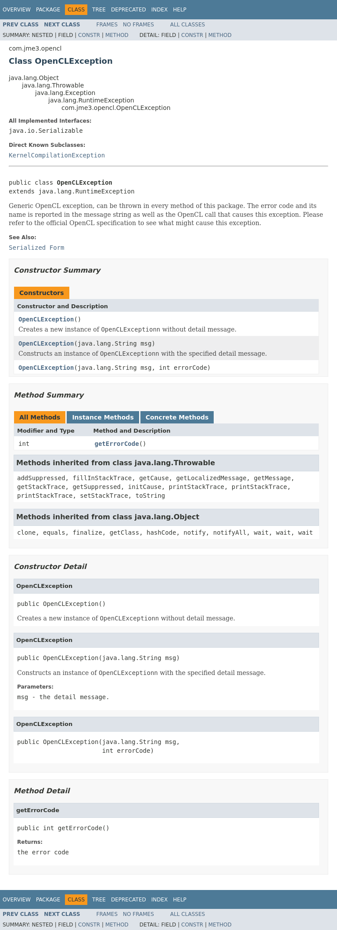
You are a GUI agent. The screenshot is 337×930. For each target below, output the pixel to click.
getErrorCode (117, 443)
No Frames (138, 25)
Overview (17, 10)
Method (117, 35)
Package (48, 10)
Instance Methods (102, 417)
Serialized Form (36, 247)
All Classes (187, 25)
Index (159, 10)
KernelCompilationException (57, 155)
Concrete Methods (177, 417)
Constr (89, 35)
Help (179, 10)
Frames (107, 25)
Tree (99, 10)
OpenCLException (46, 319)
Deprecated (128, 10)
